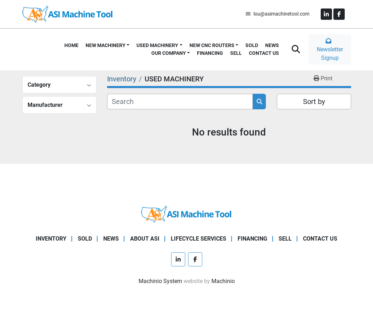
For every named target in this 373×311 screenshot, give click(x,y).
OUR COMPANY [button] (168, 53)
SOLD (251, 45)
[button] (108, 45)
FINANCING (210, 53)
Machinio (223, 281)
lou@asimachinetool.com (281, 14)
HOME (71, 45)
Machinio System (160, 281)
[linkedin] (326, 14)
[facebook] (339, 14)
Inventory (51, 238)
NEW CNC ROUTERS (212, 45)
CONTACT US (264, 53)
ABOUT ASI (144, 238)
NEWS (272, 45)
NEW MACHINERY (106, 45)
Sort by (314, 101)
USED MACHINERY (157, 45)
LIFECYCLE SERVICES (198, 238)
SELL (236, 53)
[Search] (180, 101)
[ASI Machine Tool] (186, 213)
